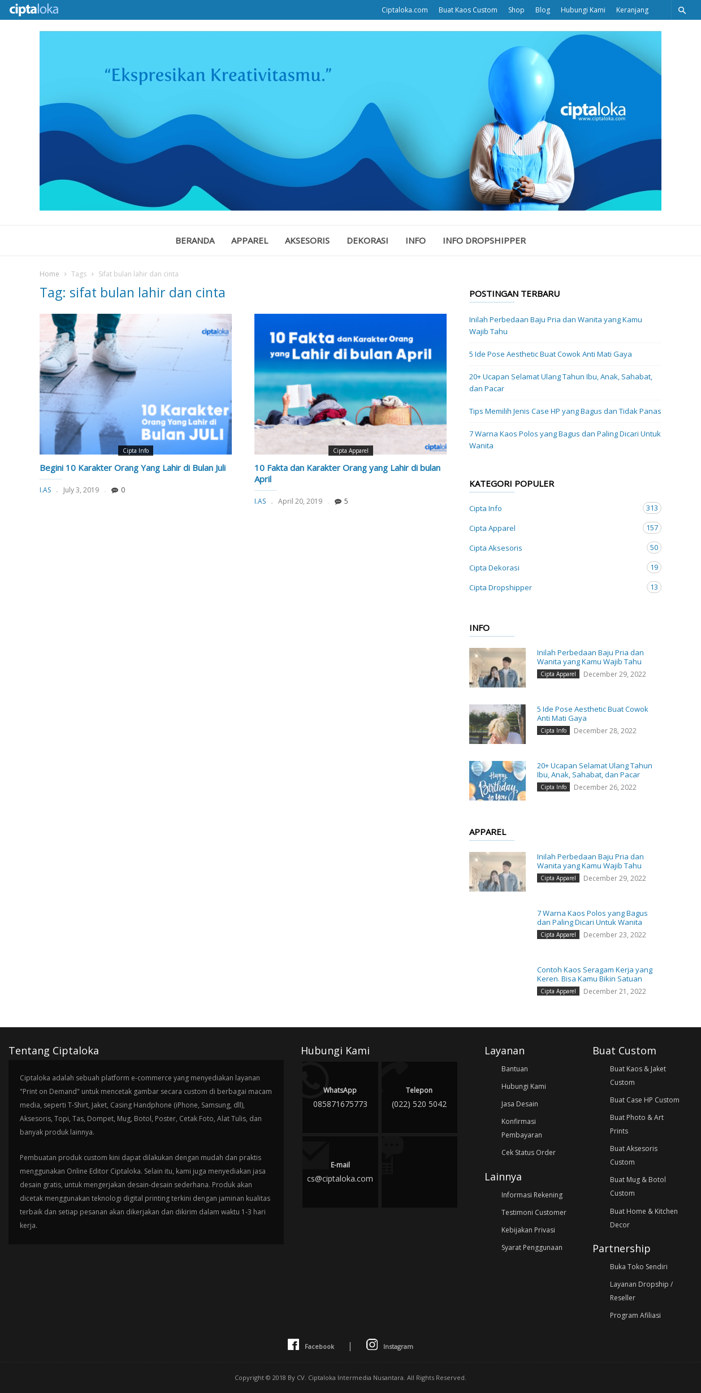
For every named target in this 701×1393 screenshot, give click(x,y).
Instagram (389, 1345)
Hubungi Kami (583, 10)
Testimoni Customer (533, 1212)
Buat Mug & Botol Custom (638, 1186)
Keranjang (632, 10)
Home (49, 274)
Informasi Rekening (531, 1195)
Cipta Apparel (351, 451)
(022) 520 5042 (419, 1096)
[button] (682, 10)
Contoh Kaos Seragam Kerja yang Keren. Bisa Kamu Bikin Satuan (594, 974)
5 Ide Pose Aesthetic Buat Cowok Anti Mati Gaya (550, 354)
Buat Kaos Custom (468, 10)
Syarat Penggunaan (531, 1247)
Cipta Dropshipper (554, 587)
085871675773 (340, 1096)
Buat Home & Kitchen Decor (644, 1218)
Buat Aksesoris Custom (633, 1155)
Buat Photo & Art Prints (637, 1124)
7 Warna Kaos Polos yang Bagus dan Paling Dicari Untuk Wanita (565, 440)
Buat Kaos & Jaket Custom (638, 1075)
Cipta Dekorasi (554, 567)
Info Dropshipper (484, 240)
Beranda (194, 240)
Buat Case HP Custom (645, 1100)
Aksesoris (307, 240)
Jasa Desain (519, 1104)
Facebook (311, 1345)
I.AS (45, 490)
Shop (516, 10)
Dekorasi (367, 240)
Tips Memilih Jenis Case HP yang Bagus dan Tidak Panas (565, 411)
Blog (542, 10)
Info (415, 240)
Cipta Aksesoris (554, 547)
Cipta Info (136, 451)
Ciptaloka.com (405, 10)
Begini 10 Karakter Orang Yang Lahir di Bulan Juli (133, 467)
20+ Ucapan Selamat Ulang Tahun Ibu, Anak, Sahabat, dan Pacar (560, 382)
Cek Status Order (528, 1152)
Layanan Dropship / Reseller (641, 1291)
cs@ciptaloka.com (340, 1171)
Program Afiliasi (635, 1315)
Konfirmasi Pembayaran (521, 1128)
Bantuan (514, 1069)
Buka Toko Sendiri (639, 1266)
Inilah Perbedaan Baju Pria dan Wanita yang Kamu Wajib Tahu (555, 325)
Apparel (249, 240)
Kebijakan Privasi (528, 1230)
